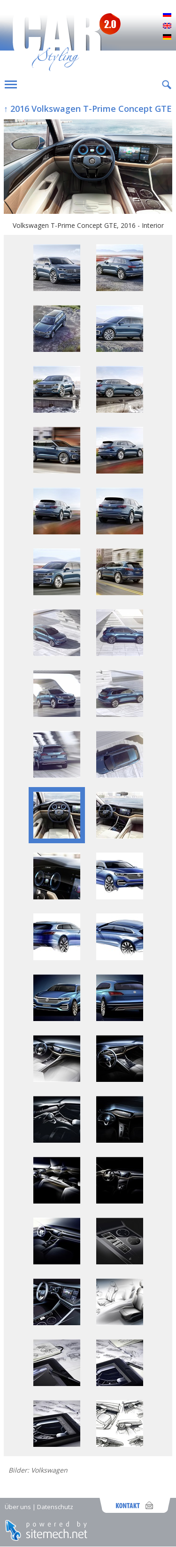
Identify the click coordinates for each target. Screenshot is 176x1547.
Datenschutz (55, 1507)
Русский (167, 15)
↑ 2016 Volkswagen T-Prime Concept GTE (88, 108)
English (167, 26)
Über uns (18, 1507)
